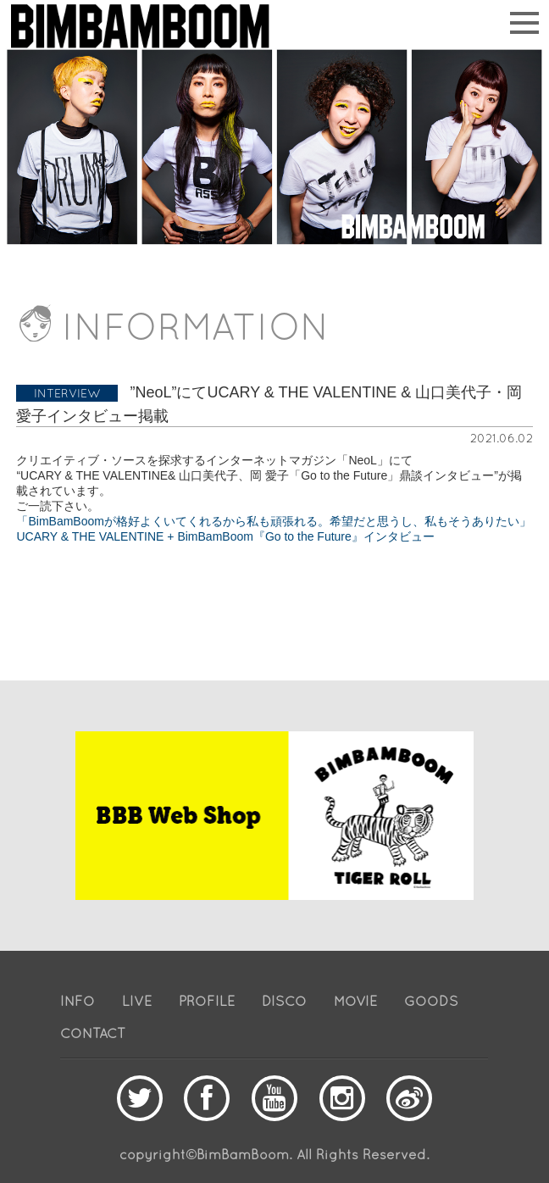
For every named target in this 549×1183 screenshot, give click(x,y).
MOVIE (355, 1000)
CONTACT (92, 1033)
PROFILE (207, 1000)
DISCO (284, 1000)
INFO (77, 1000)
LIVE (137, 1000)
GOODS (431, 1000)
